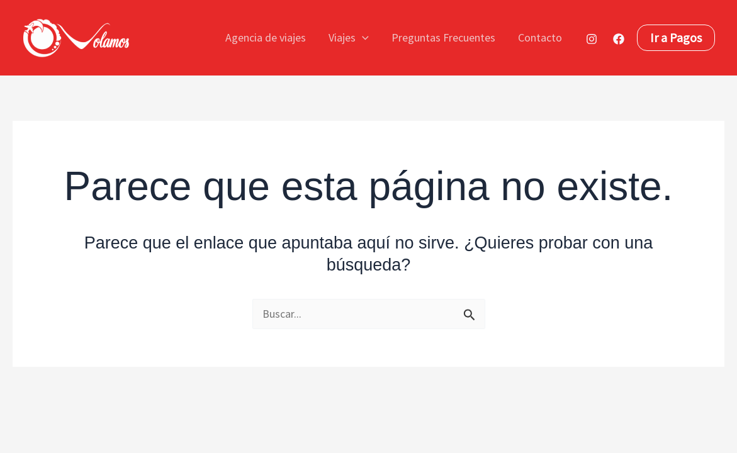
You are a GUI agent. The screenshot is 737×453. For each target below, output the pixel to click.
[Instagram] (591, 39)
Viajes (349, 38)
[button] (362, 38)
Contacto (540, 37)
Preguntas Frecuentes (443, 37)
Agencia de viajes (265, 37)
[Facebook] (618, 39)
